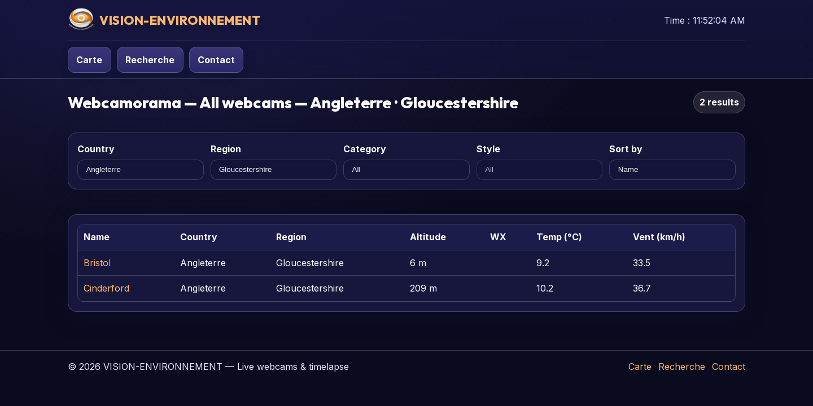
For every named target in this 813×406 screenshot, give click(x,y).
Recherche (149, 59)
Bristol (97, 262)
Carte (89, 59)
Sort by (625, 149)
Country (96, 149)
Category (364, 149)
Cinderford (106, 288)
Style (488, 149)
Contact (216, 59)
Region (226, 149)
